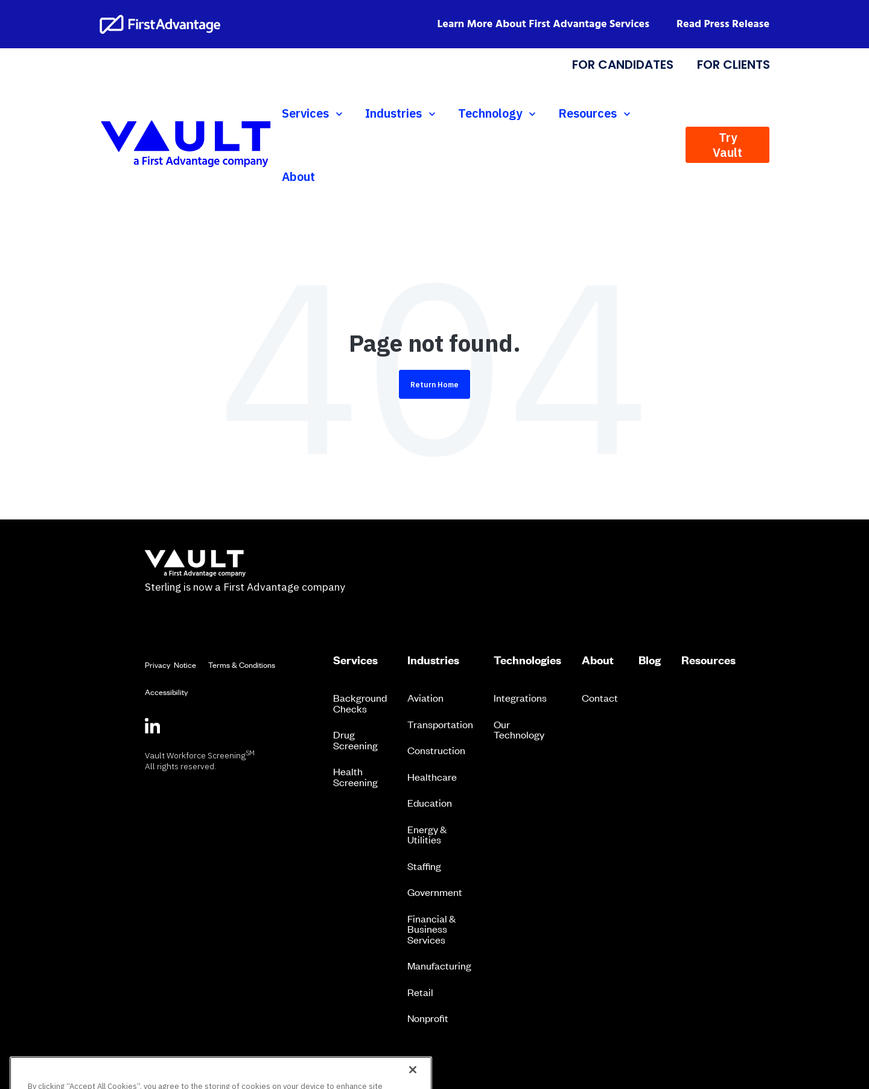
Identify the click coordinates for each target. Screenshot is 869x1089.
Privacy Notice (170, 664)
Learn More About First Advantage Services (544, 24)
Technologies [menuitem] (527, 660)
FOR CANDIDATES (622, 64)
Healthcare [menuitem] (432, 776)
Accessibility (166, 691)
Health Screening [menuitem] (355, 776)
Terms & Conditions (241, 664)
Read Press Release (722, 24)
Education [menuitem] (429, 802)
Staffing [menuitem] (424, 865)
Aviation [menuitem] (425, 697)
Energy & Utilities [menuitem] (427, 834)
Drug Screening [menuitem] (355, 740)
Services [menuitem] (355, 660)
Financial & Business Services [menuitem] (431, 929)
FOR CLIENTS (732, 64)
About (298, 176)
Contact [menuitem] (600, 697)
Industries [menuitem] (433, 660)
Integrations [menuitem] (520, 697)
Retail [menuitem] (420, 992)
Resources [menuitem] (708, 660)
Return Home (434, 384)
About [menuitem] (598, 660)
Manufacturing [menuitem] (439, 965)
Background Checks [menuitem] (360, 703)
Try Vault (727, 144)
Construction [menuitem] (436, 750)
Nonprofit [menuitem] (427, 1017)
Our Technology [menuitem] (519, 729)
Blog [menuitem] (649, 660)
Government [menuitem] (434, 891)
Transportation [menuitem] (440, 724)
